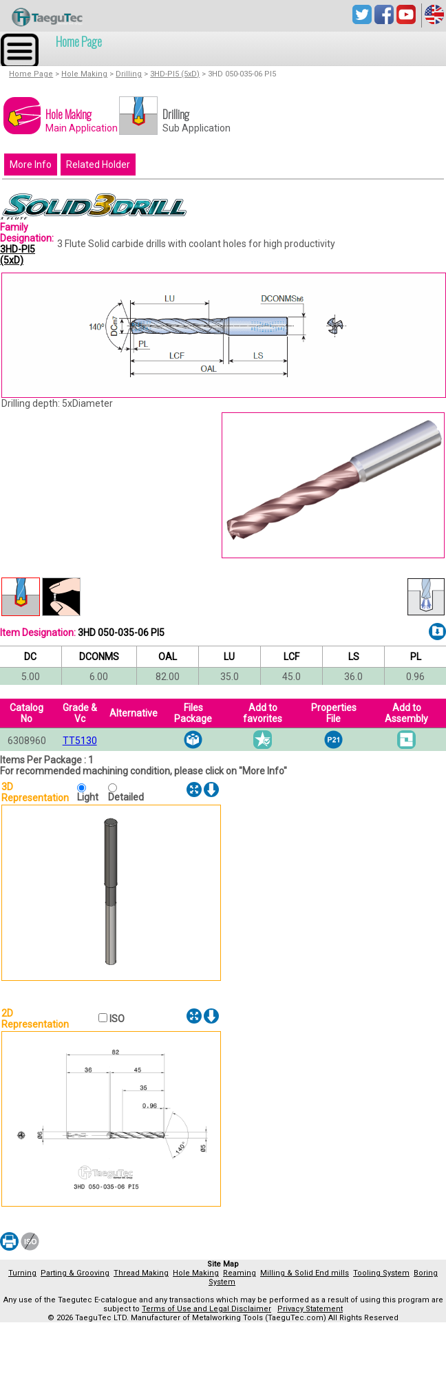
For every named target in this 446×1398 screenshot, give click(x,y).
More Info (31, 164)
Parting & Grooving (75, 1273)
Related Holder (98, 164)
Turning (22, 1273)
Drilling (129, 74)
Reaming (239, 1273)
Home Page (79, 41)
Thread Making (141, 1273)
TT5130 (80, 740)
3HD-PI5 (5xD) (175, 74)
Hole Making (84, 74)
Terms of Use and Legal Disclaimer (206, 1308)
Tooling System (381, 1273)
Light (91, 797)
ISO (116, 1018)
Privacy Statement (310, 1308)
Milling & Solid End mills (304, 1273)
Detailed (126, 797)
